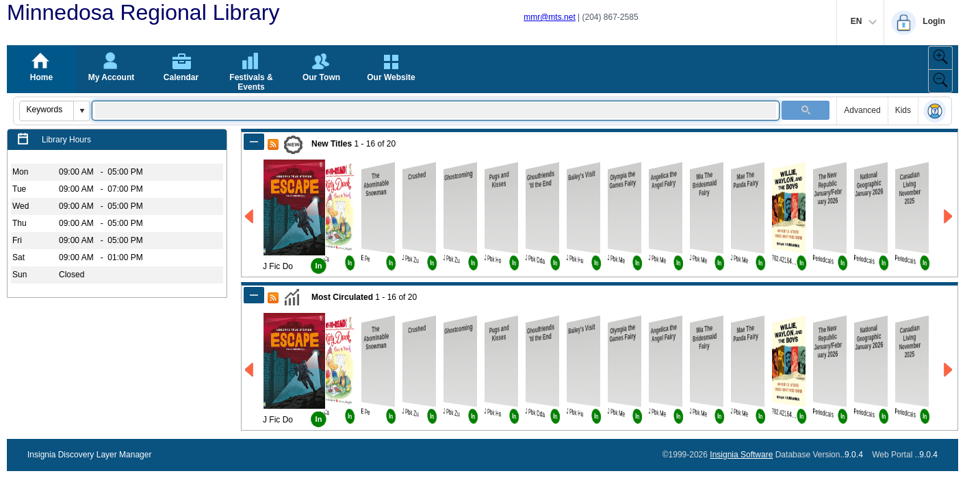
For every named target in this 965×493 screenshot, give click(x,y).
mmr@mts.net (550, 17)
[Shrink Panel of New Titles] (254, 142)
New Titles (331, 144)
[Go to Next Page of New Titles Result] (949, 216)
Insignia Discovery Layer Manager (89, 454)
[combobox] (47, 109)
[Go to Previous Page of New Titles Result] (250, 216)
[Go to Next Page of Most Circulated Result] (949, 370)
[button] (81, 111)
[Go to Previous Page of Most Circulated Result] (250, 370)
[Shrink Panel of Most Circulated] (254, 295)
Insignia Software (741, 454)
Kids (903, 110)
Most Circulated (342, 297)
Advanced (862, 110)
